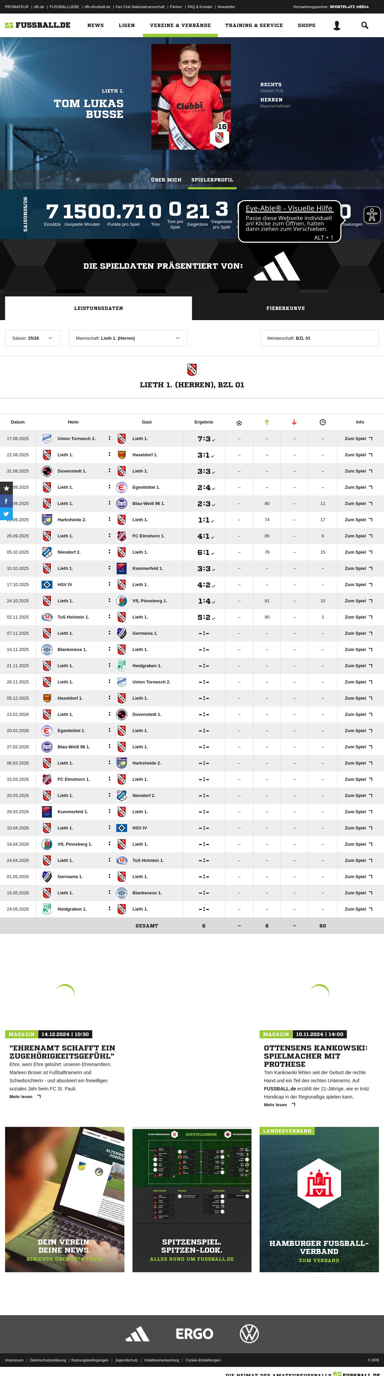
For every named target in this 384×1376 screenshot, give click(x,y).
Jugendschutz (126, 1360)
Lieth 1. (113, 91)
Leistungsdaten (98, 308)
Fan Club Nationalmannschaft (140, 7)
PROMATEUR (16, 7)
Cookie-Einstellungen (203, 1360)
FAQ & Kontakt (200, 7)
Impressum (14, 1360)
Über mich (166, 179)
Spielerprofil (212, 179)
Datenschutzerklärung (48, 1360)
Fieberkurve (285, 308)
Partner (176, 7)
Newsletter (226, 7)
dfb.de (39, 7)
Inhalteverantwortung (161, 1360)
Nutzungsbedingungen (90, 1360)
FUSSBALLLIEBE (64, 7)
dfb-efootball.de (97, 7)
